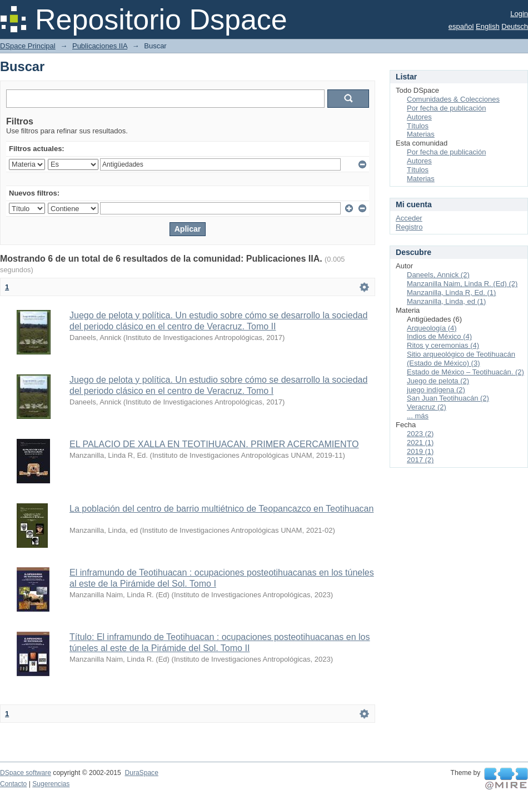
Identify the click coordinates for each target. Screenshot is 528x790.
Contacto (13, 784)
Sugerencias (50, 784)
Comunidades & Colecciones (453, 99)
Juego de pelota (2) (438, 381)
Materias (421, 134)
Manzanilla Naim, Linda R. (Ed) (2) (462, 283)
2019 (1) (420, 451)
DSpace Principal (28, 46)
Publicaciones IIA (99, 46)
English (488, 26)
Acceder (409, 218)
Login (519, 13)
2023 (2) (420, 433)
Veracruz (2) (426, 407)
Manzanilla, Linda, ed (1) (446, 301)
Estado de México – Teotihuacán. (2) (465, 372)
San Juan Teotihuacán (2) (448, 398)
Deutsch (514, 26)
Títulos (418, 126)
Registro (409, 227)
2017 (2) (420, 460)
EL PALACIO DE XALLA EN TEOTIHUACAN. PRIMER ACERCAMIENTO (213, 444)
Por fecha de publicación (446, 108)
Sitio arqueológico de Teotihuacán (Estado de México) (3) (461, 358)
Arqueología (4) (432, 328)
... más (418, 416)
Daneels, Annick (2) (438, 275)
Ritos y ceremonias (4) (443, 345)
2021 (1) (420, 442)
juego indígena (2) (436, 390)
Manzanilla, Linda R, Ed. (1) (451, 292)
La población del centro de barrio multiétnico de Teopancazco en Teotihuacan (221, 508)
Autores (419, 117)
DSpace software (25, 773)
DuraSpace (141, 773)
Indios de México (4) (439, 336)
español (461, 26)
